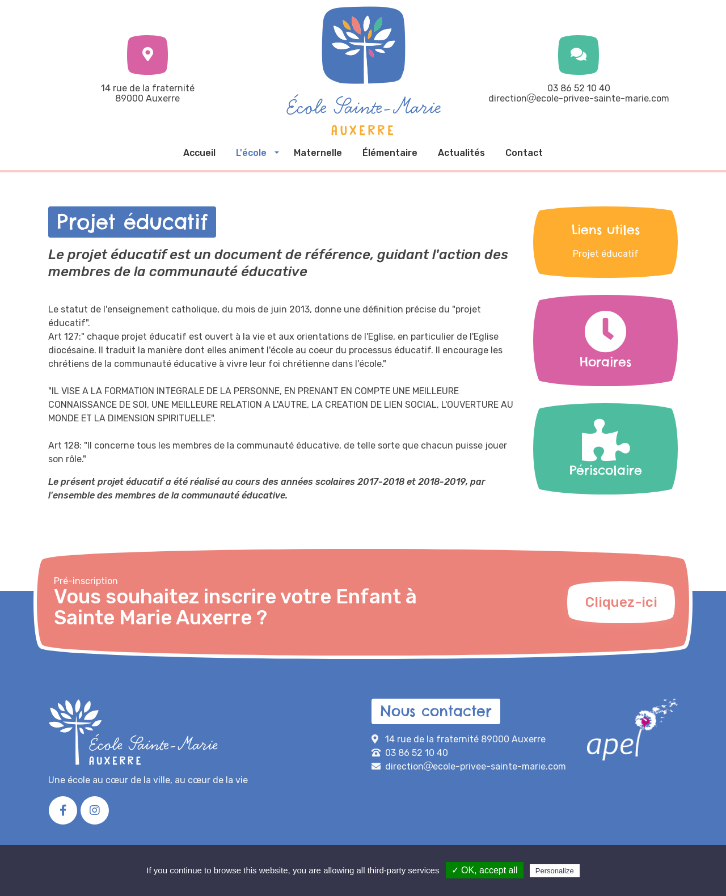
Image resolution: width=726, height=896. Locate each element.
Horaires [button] (605, 341)
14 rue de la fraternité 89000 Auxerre (465, 739)
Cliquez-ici (621, 602)
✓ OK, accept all (484, 870)
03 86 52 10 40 (578, 88)
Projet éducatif (606, 253)
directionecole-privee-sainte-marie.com (578, 99)
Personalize (554, 871)
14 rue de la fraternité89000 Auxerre (148, 93)
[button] (255, 153)
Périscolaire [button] (605, 449)
